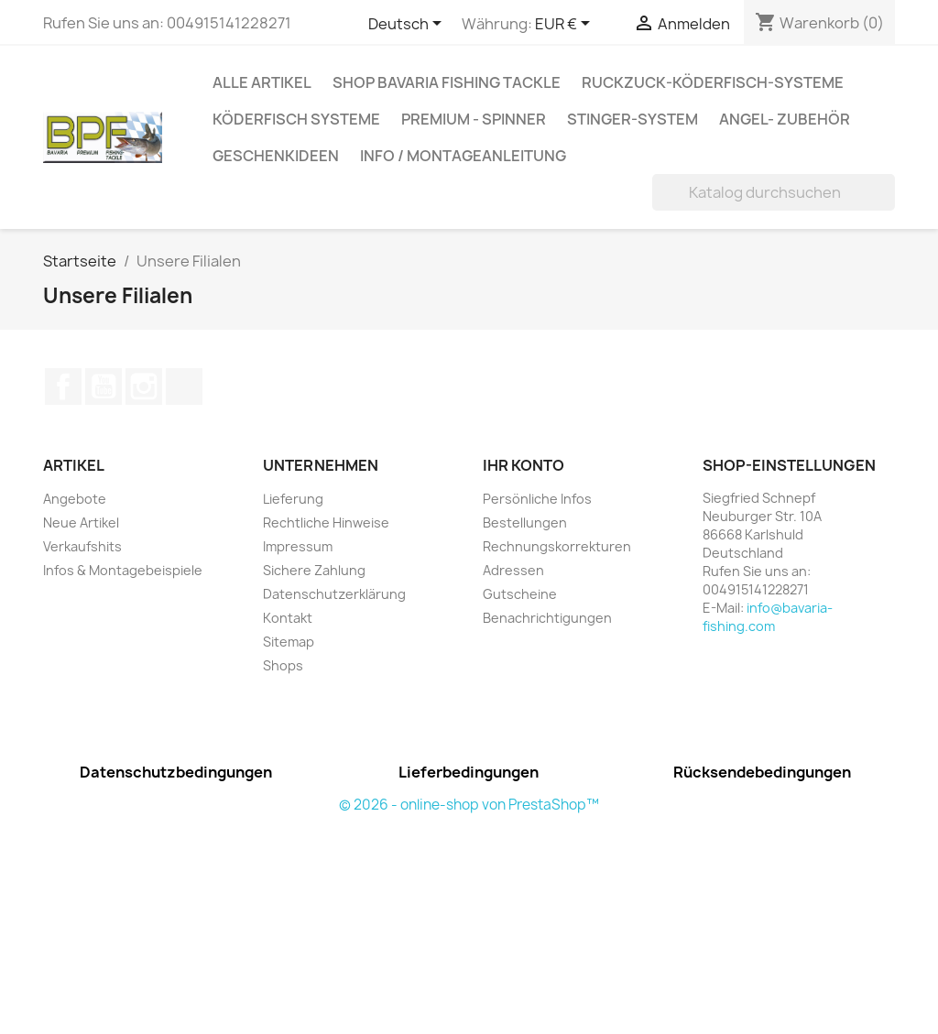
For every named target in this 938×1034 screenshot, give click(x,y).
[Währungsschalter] (565, 25)
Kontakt (287, 617)
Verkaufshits (82, 546)
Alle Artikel (262, 82)
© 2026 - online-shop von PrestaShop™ (469, 804)
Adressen (513, 570)
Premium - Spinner (473, 119)
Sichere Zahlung (314, 570)
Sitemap (288, 641)
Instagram (143, 386)
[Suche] (773, 192)
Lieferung (293, 498)
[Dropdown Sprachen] (408, 25)
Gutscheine (520, 594)
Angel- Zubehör (784, 119)
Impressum (298, 546)
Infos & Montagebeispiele (122, 570)
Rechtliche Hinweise (326, 522)
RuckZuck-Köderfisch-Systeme (713, 82)
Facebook (63, 386)
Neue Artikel (81, 522)
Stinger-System (632, 119)
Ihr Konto (523, 465)
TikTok (184, 386)
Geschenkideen (276, 156)
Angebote (74, 498)
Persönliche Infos (537, 498)
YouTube (103, 386)
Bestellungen (525, 522)
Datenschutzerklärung (334, 594)
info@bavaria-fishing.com (768, 617)
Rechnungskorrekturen (557, 546)
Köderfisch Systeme (296, 119)
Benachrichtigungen (547, 617)
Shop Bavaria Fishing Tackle (447, 82)
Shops (283, 665)
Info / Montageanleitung (463, 156)
